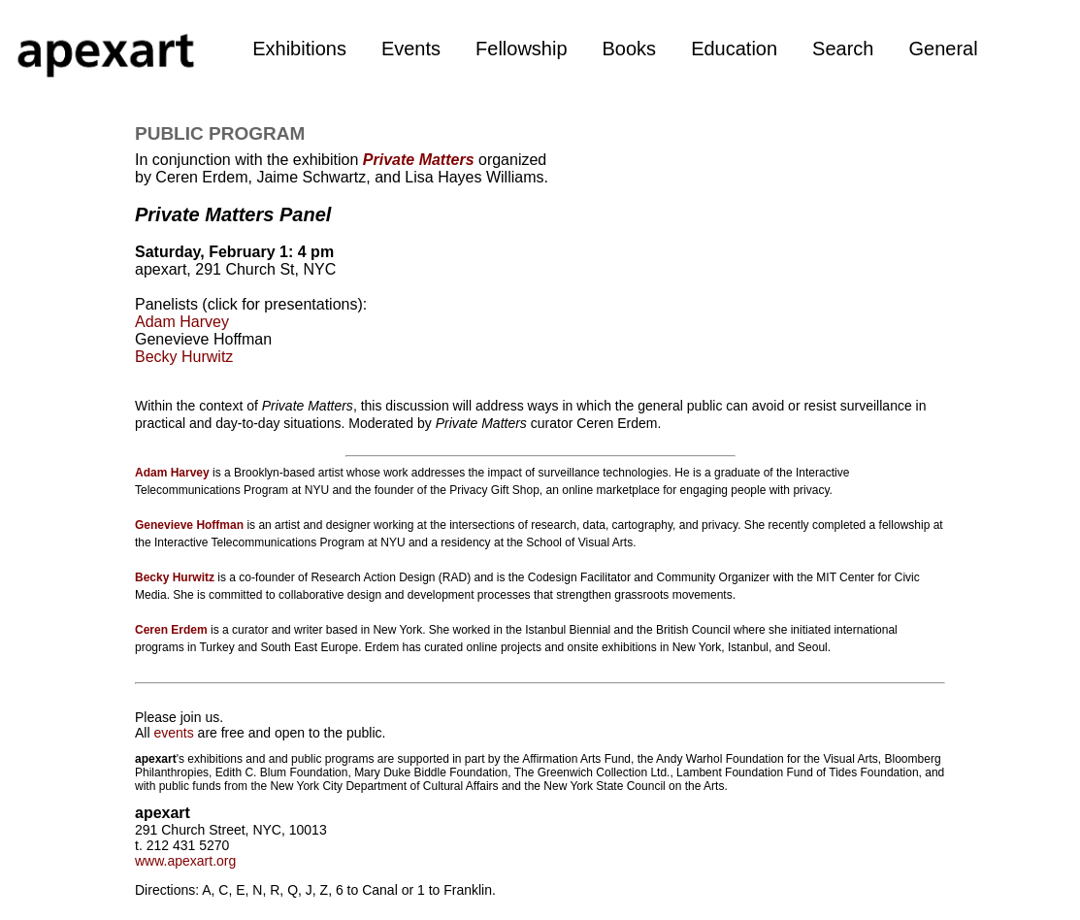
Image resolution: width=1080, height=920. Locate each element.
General (942, 48)
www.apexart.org (185, 861)
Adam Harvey (182, 321)
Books (630, 48)
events (173, 732)
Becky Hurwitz (184, 356)
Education (734, 48)
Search (842, 48)
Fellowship (521, 48)
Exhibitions (299, 48)
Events (411, 48)
